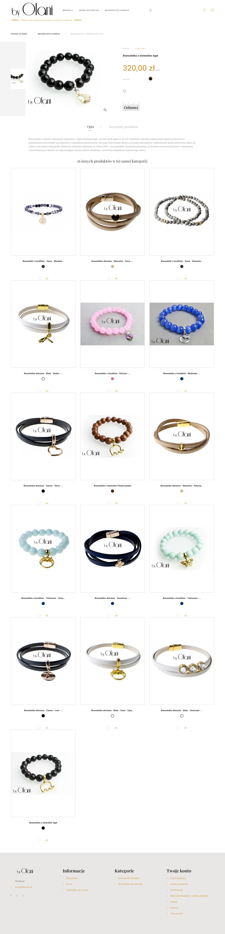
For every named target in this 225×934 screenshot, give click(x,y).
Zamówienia (176, 890)
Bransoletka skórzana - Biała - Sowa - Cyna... (112, 710)
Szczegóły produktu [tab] (123, 126)
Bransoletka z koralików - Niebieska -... (181, 373)
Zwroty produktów (179, 884)
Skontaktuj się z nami (77, 890)
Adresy (173, 901)
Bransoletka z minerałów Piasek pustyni (112, 485)
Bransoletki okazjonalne (130, 884)
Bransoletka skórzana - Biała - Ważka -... (43, 373)
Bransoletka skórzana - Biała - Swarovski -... (182, 710)
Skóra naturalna (89, 10)
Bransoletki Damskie (117, 10)
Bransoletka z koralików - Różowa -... (112, 373)
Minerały (68, 10)
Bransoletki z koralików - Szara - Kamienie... (182, 261)
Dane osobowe (178, 878)
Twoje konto (179, 871)
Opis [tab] (90, 126)
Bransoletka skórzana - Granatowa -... (112, 598)
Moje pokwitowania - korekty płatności (189, 896)
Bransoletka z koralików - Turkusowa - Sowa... (43, 598)
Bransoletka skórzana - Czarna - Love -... (43, 710)
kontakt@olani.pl (23, 887)
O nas (69, 884)
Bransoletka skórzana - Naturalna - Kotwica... (181, 485)
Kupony (174, 907)
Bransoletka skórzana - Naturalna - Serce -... (112, 261)
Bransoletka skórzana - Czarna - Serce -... (43, 485)
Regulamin (71, 878)
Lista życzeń (176, 913)
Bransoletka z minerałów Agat (43, 822)
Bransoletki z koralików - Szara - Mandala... (43, 261)
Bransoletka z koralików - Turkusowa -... (182, 598)
